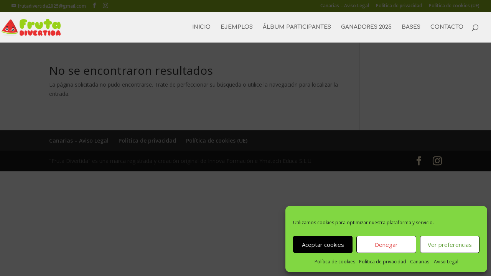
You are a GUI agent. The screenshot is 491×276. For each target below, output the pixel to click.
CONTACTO (446, 27)
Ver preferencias (450, 244)
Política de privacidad (382, 261)
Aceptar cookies (323, 244)
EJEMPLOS (237, 27)
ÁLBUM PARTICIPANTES (297, 27)
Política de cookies (335, 261)
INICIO (201, 27)
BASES (411, 27)
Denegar (386, 244)
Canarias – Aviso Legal (434, 261)
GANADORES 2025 (366, 27)
